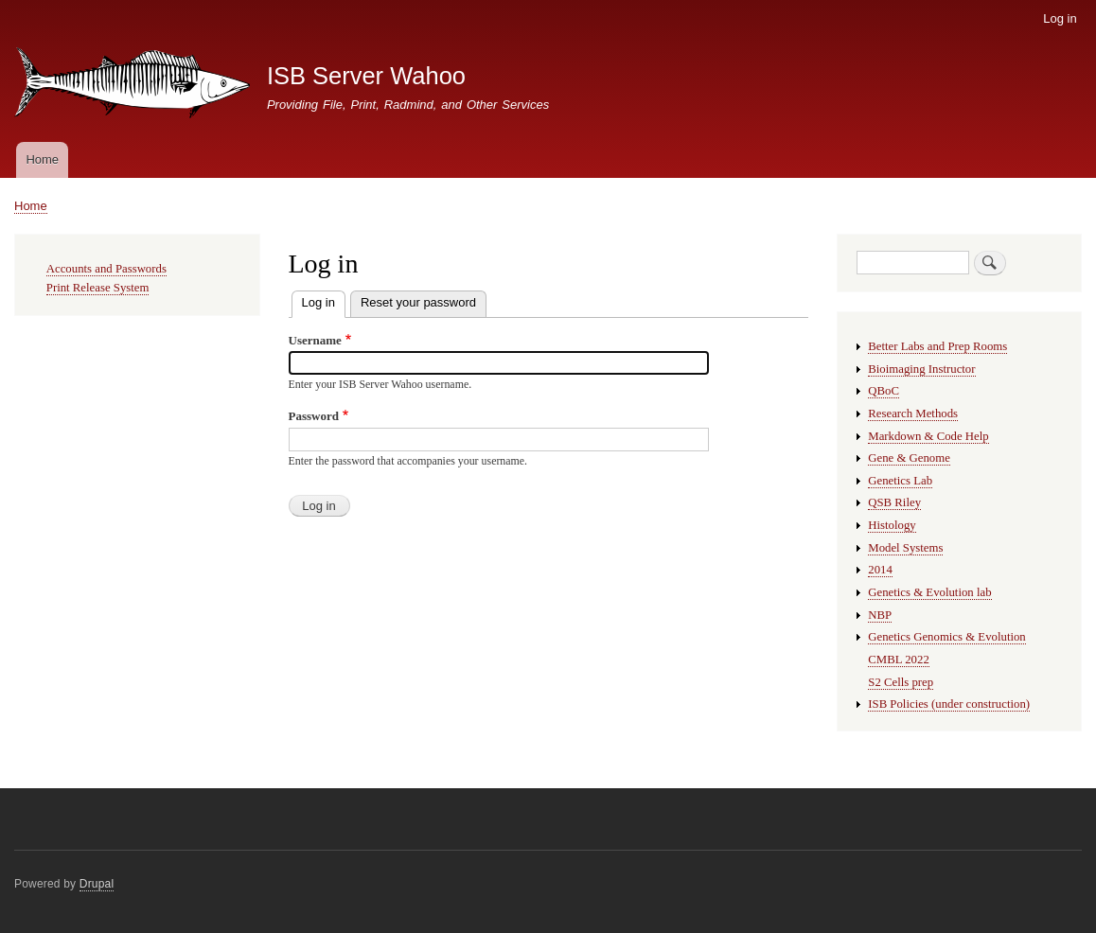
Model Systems (905, 548)
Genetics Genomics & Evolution (946, 636)
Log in (1059, 18)
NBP (880, 615)
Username (315, 340)
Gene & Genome (909, 458)
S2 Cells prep (900, 682)
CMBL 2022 (898, 659)
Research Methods (913, 413)
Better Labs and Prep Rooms (937, 346)
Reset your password (418, 302)
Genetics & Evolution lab (929, 592)
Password (314, 416)
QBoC (883, 390)
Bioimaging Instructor (921, 369)
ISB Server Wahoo (366, 75)
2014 (880, 569)
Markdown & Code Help (928, 436)
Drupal (97, 883)
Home (42, 159)
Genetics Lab (900, 480)
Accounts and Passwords (106, 268)
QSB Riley (894, 502)
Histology (891, 525)
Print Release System (98, 287)
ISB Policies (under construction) (949, 704)
